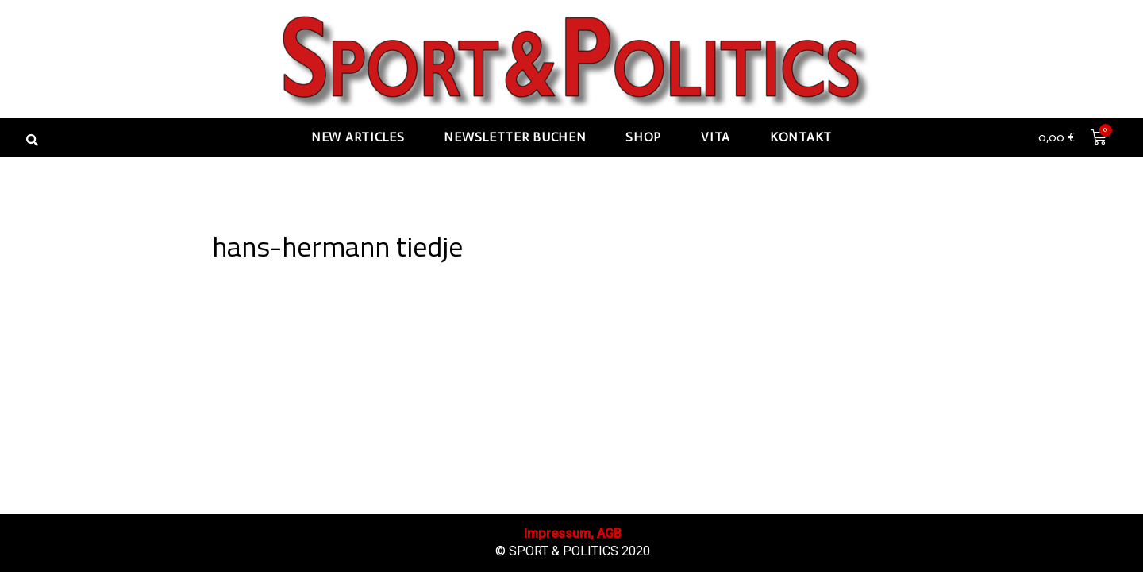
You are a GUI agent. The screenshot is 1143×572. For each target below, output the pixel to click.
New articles (357, 137)
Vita (715, 137)
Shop (643, 137)
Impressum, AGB (573, 533)
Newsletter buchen (515, 137)
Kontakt (801, 137)
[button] (32, 140)
